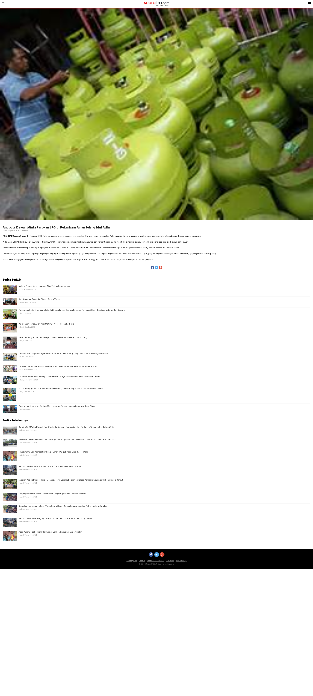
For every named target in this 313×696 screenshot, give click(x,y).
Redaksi (142, 561)
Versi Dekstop (181, 561)
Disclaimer (170, 561)
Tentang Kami (131, 561)
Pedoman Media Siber (155, 561)
